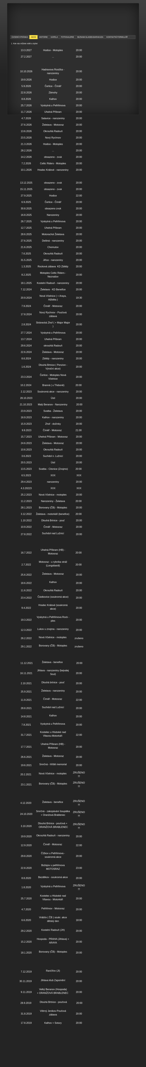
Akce (33, 37)
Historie (43, 37)
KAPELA (54, 37)
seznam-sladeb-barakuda (90, 37)
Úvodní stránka (20, 37)
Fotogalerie (67, 37)
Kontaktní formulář (117, 37)
